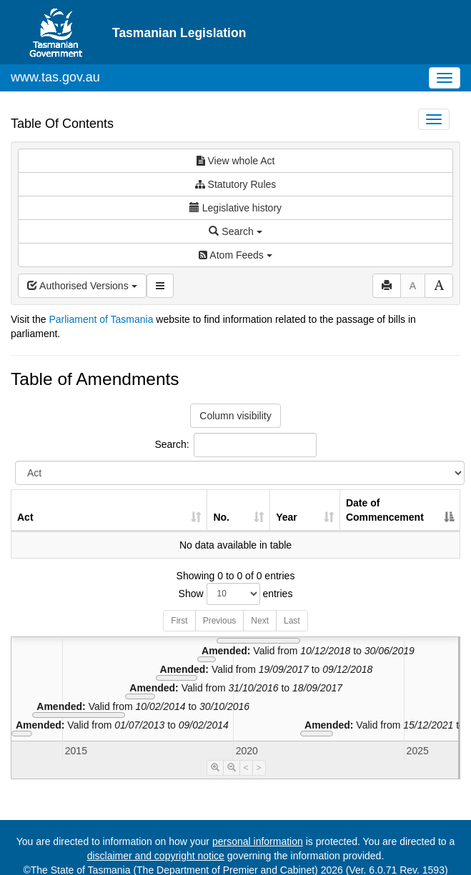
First (179, 621)
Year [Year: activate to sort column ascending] (286, 517)
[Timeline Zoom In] (215, 768)
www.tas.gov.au (55, 77)
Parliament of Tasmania (101, 319)
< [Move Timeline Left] (246, 768)
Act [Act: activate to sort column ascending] (25, 517)
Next (260, 621)
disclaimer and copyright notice (155, 855)
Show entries (236, 594)
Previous (220, 621)
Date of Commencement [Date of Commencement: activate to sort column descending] (385, 510)
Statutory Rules (236, 184)
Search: (235, 445)
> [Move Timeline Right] (259, 768)
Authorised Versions (82, 285)
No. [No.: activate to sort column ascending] (221, 517)
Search (235, 231)
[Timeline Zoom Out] (231, 768)
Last (292, 621)
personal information (257, 841)
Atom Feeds (235, 255)
